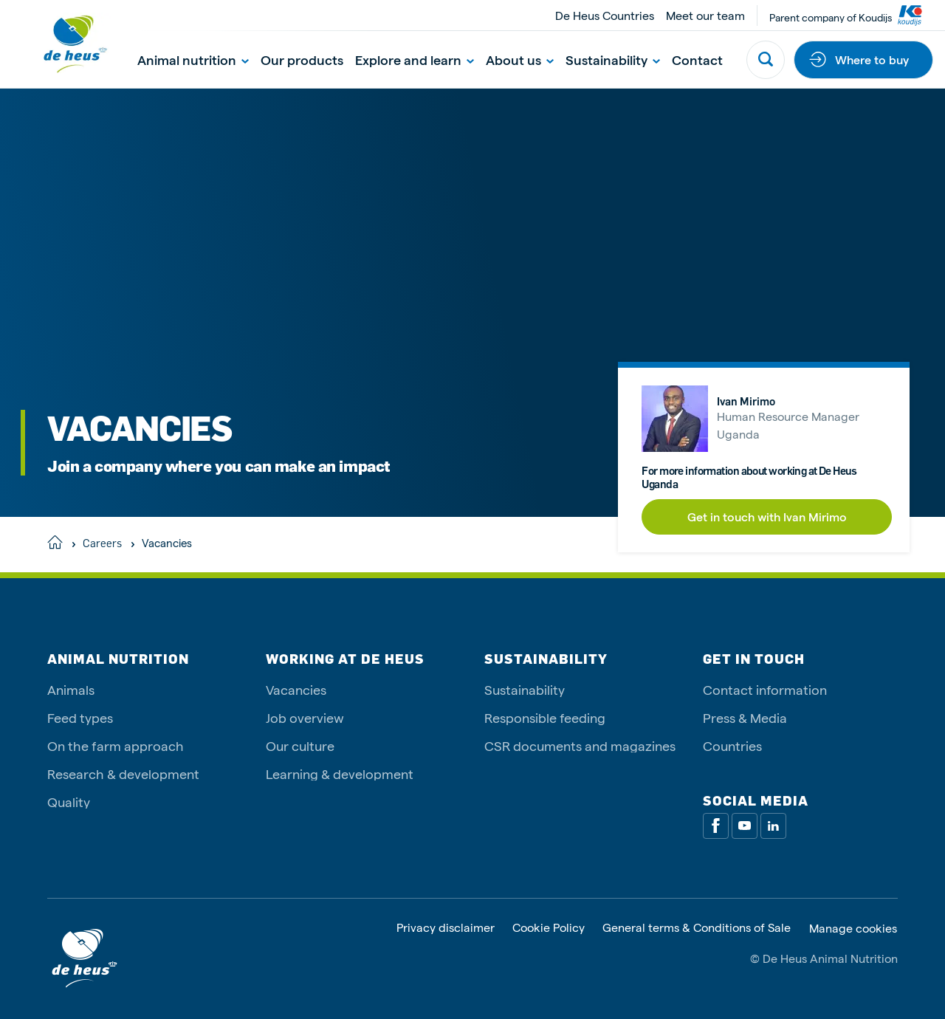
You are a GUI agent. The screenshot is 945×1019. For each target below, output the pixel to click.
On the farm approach (115, 745)
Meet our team (705, 15)
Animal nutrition (193, 59)
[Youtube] (744, 826)
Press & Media (745, 717)
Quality (68, 801)
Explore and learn (414, 59)
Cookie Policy (548, 928)
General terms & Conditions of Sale (696, 928)
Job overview (305, 717)
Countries (732, 745)
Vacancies (296, 689)
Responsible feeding (544, 717)
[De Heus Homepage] (63, 44)
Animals (70, 689)
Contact (697, 59)
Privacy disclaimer (445, 928)
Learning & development (339, 773)
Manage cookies (853, 928)
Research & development (123, 773)
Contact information (765, 689)
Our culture (300, 745)
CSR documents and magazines (580, 745)
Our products (302, 59)
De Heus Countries (604, 15)
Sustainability (613, 59)
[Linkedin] (773, 826)
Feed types (80, 717)
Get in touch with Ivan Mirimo (767, 517)
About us (520, 59)
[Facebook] (716, 826)
